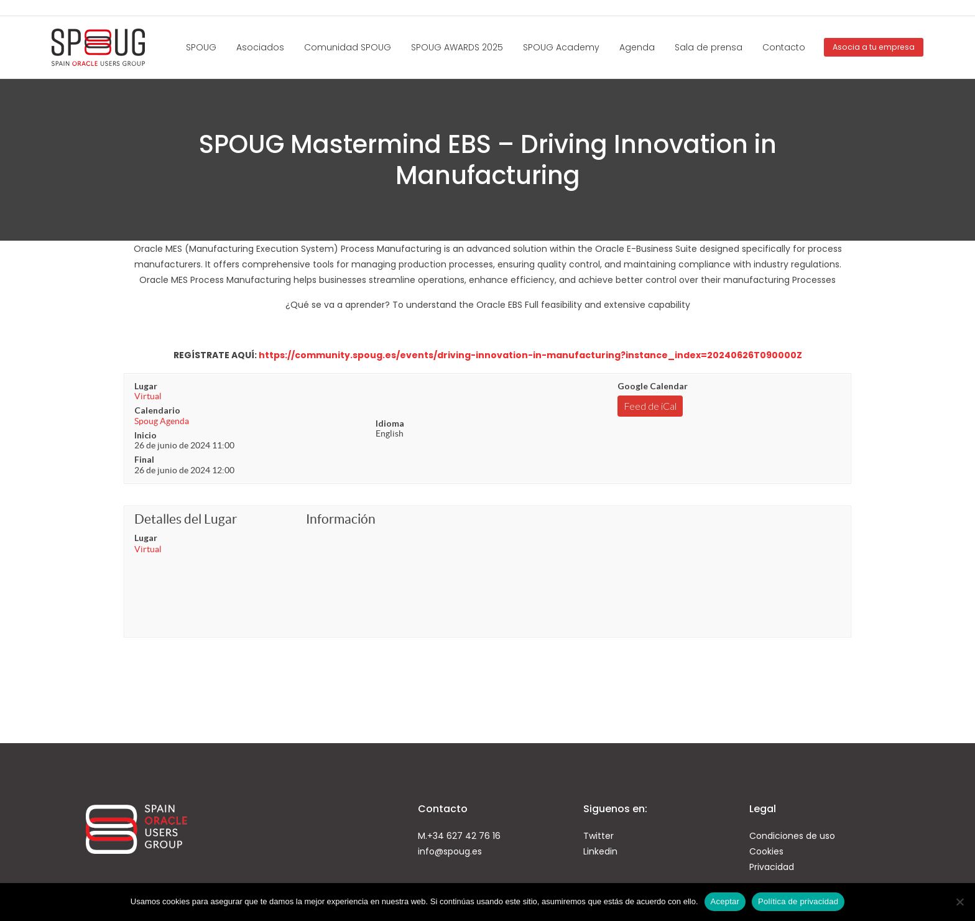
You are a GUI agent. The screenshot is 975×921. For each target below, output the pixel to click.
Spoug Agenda (161, 421)
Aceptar (725, 901)
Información (341, 519)
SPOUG (201, 47)
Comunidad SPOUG (347, 47)
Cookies (766, 851)
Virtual (148, 396)
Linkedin (600, 851)
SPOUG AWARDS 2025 (457, 47)
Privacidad (771, 867)
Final (144, 459)
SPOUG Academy (561, 47)
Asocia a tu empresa (874, 47)
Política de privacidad (798, 901)
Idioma (390, 423)
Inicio (145, 435)
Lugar (145, 386)
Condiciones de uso (792, 836)
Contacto (783, 47)
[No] (959, 902)
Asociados (260, 47)
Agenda (637, 47)
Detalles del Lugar (185, 519)
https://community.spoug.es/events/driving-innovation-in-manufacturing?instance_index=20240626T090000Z (530, 355)
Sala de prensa (708, 47)
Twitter (598, 836)
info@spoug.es (450, 851)
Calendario (157, 410)
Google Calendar (652, 386)
